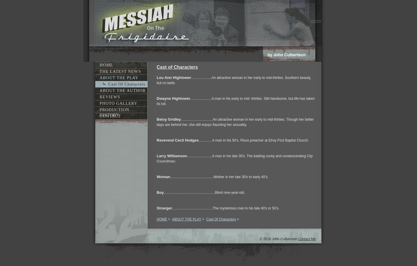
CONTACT (110, 116)
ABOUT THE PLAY (186, 219)
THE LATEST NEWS (120, 71)
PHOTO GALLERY (119, 103)
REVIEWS (110, 97)
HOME (162, 219)
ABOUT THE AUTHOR (123, 90)
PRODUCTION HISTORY (114, 110)
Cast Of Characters (221, 219)
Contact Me (307, 239)
